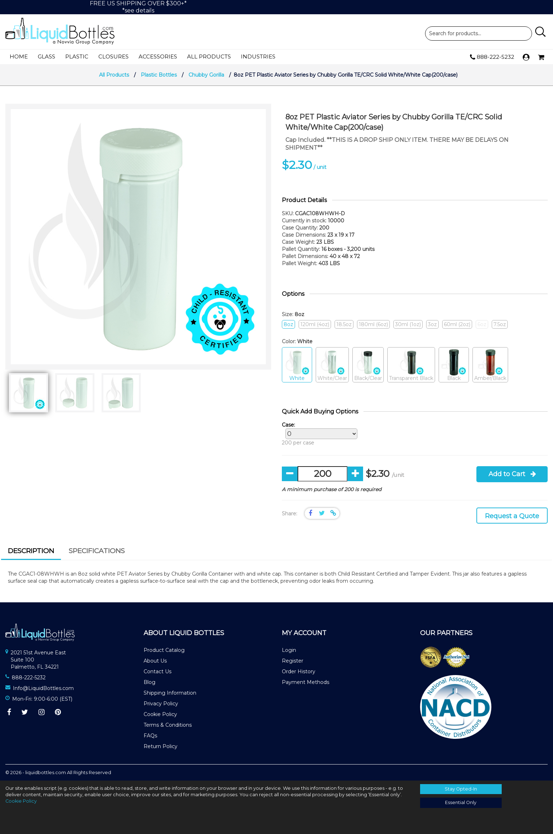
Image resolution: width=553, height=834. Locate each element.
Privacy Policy (161, 703)
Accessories (158, 56)
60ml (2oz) (457, 324)
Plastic (76, 56)
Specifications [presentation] (97, 551)
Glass (46, 56)
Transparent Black (411, 365)
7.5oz (499, 324)
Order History (298, 671)
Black (453, 365)
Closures (113, 56)
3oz (432, 324)
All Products (209, 56)
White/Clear (332, 365)
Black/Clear (368, 365)
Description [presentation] (31, 551)
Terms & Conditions (168, 725)
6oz (481, 324)
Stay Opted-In (461, 789)
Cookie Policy (160, 714)
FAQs (150, 735)
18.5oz (344, 324)
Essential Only (460, 802)
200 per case (318, 434)
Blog (149, 682)
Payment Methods (305, 682)
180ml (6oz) (373, 324)
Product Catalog (164, 650)
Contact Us (157, 671)
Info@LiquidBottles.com (43, 688)
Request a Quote (512, 516)
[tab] (31, 551)
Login (289, 650)
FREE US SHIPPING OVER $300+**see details (138, 7)
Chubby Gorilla (206, 75)
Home (19, 56)
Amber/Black (490, 365)
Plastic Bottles (159, 75)
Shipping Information (170, 693)
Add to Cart (512, 474)
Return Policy (160, 746)
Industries (258, 56)
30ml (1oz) (408, 324)
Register (292, 661)
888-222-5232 (492, 57)
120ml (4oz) (314, 324)
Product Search (478, 33)
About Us (155, 661)
